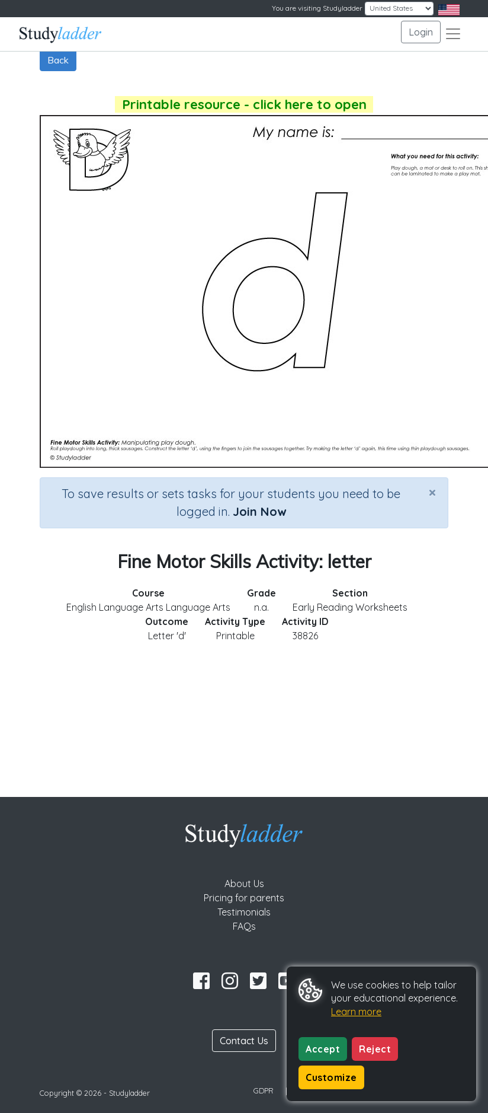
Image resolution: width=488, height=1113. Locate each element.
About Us (244, 883)
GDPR (263, 1090)
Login (421, 32)
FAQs (244, 926)
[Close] (432, 492)
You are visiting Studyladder (317, 8)
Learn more (356, 1012)
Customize (331, 1077)
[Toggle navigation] (453, 34)
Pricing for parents (244, 898)
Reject (375, 1049)
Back (58, 60)
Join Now (259, 511)
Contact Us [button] (244, 1041)
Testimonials (244, 912)
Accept (323, 1049)
